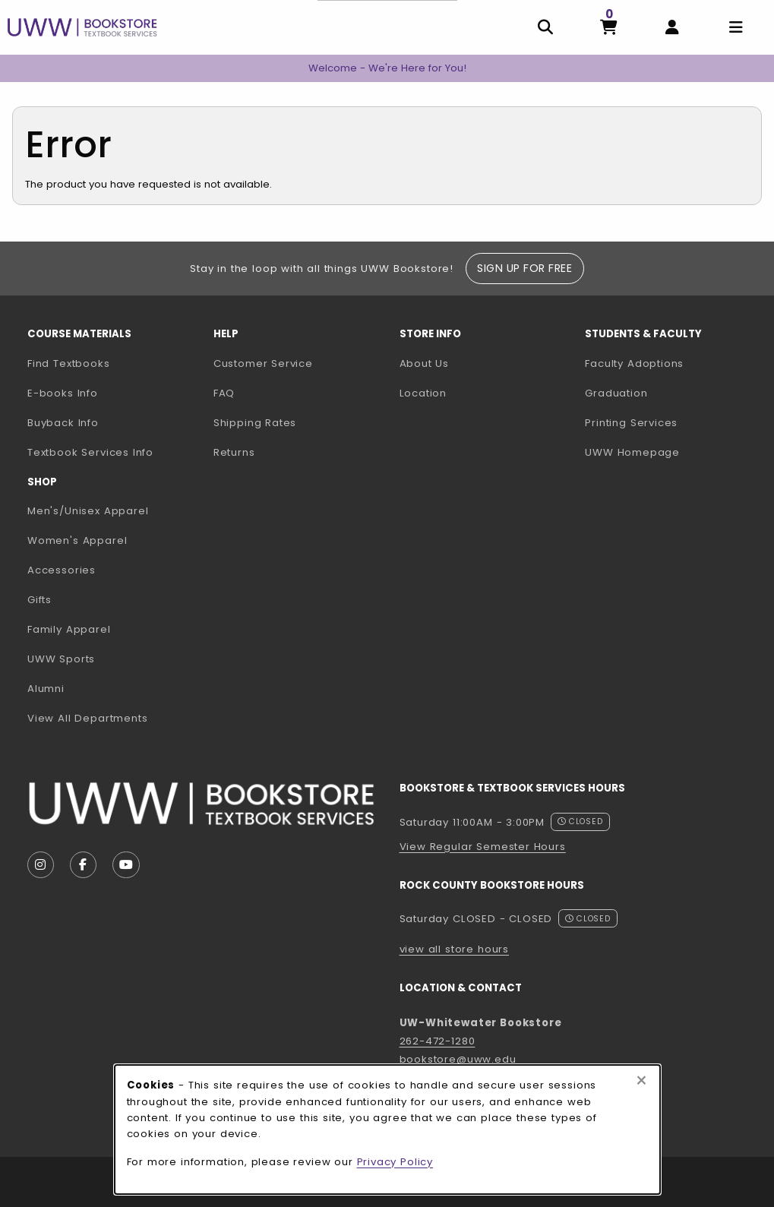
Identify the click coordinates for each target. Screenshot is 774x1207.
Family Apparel (69, 629)
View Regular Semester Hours (483, 846)
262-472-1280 (437, 1041)
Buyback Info (63, 422)
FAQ (224, 393)
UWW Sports (61, 659)
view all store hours (455, 949)
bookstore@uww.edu (458, 1059)
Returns (234, 452)
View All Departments (87, 718)
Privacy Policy (395, 1162)
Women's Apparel (77, 540)
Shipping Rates (255, 422)
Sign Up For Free (524, 268)
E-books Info (62, 393)
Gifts (39, 599)
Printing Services (672, 422)
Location (423, 393)
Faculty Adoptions (672, 363)
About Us (425, 363)
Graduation (616, 393)
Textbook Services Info (114, 452)
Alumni (46, 688)
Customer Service (263, 363)
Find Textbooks (68, 363)
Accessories (61, 570)
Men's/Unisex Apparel (88, 511)
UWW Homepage (672, 452)
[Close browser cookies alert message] (641, 1081)
